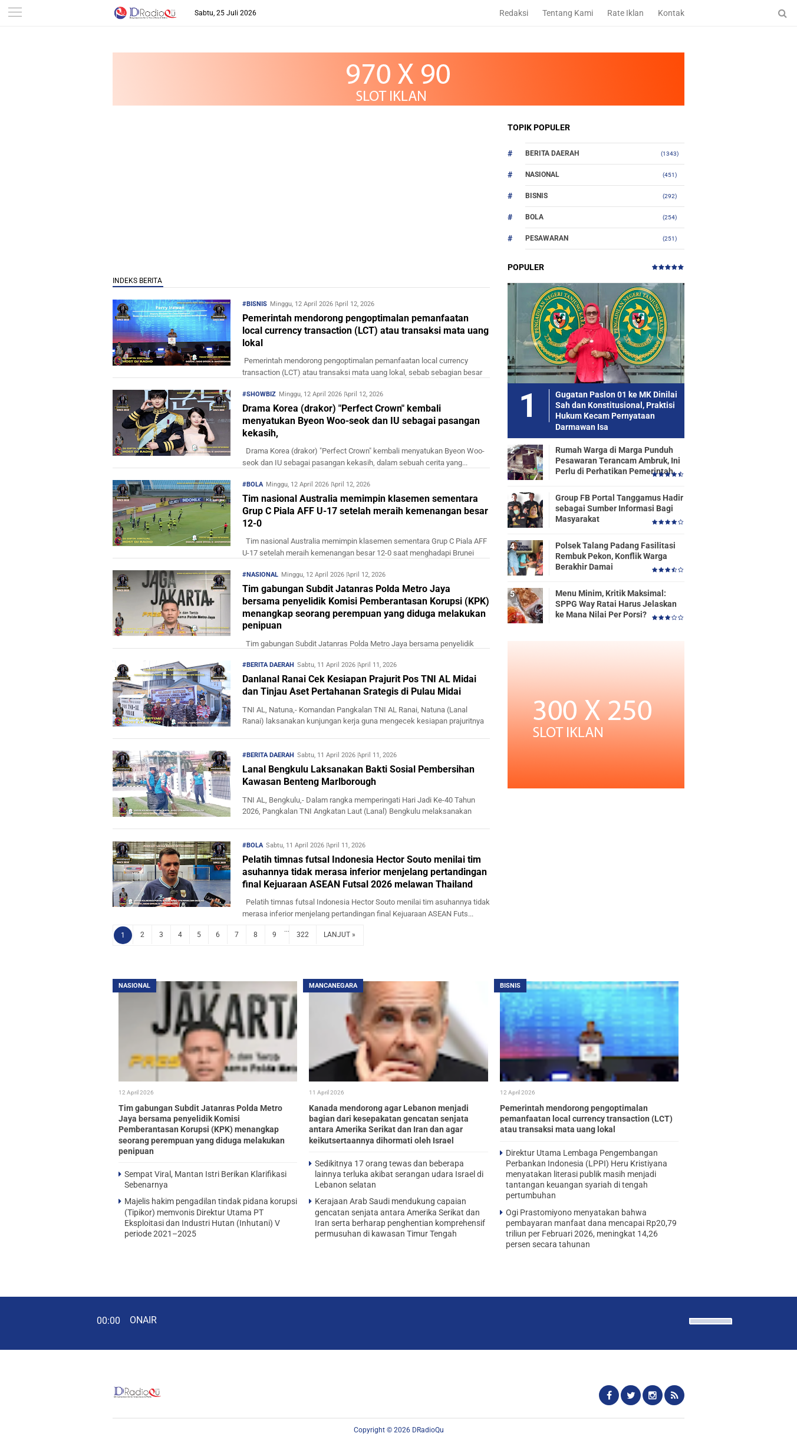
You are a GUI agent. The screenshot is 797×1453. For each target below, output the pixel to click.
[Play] (38, 1323)
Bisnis (536, 196)
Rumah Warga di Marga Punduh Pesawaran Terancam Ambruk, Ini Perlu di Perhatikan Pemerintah (617, 460)
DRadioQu (428, 1430)
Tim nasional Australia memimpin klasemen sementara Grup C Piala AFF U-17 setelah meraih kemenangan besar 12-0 (365, 511)
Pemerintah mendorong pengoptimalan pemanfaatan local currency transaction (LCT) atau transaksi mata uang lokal (365, 331)
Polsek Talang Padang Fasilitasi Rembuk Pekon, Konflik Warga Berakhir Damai (615, 556)
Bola (534, 217)
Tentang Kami (567, 13)
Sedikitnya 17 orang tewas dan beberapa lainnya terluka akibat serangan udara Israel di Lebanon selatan (399, 1174)
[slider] (709, 1329)
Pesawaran (546, 238)
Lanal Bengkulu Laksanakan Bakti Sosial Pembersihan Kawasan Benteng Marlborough (358, 775)
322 (303, 935)
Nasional (542, 174)
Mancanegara (333, 986)
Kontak (671, 13)
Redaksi (513, 13)
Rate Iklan (625, 13)
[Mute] (676, 1320)
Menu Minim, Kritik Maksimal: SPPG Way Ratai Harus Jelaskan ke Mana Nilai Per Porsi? (616, 604)
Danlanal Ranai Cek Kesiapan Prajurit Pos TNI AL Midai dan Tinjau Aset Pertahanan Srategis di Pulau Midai (359, 685)
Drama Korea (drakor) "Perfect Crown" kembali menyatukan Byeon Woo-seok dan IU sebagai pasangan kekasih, (361, 421)
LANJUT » (339, 935)
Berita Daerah (552, 153)
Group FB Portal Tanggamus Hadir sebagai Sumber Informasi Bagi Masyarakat (619, 508)
